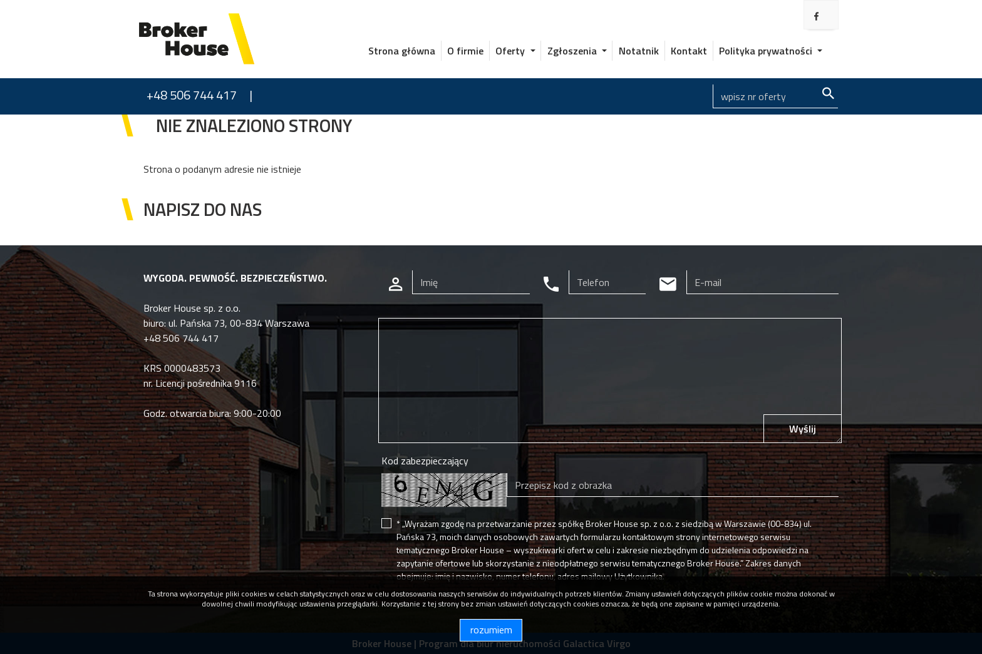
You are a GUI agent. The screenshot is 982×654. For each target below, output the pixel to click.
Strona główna (401, 50)
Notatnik (639, 50)
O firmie (465, 50)
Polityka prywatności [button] (767, 50)
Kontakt (689, 50)
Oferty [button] (511, 50)
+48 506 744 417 (192, 95)
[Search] (775, 96)
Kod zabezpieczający (424, 460)
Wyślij (802, 428)
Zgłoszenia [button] (573, 50)
